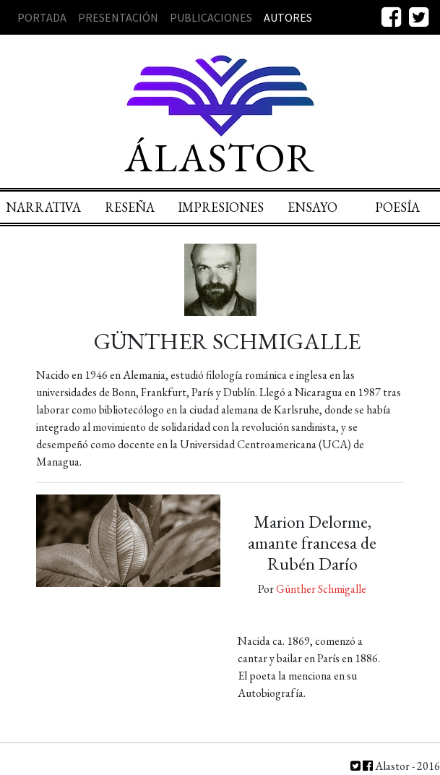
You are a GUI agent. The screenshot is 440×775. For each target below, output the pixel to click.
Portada (41, 17)
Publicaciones (211, 17)
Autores (288, 17)
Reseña (130, 207)
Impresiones (221, 207)
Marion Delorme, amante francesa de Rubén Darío (312, 542)
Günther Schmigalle (321, 588)
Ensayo (312, 207)
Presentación (118, 17)
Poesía (397, 207)
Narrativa (43, 207)
